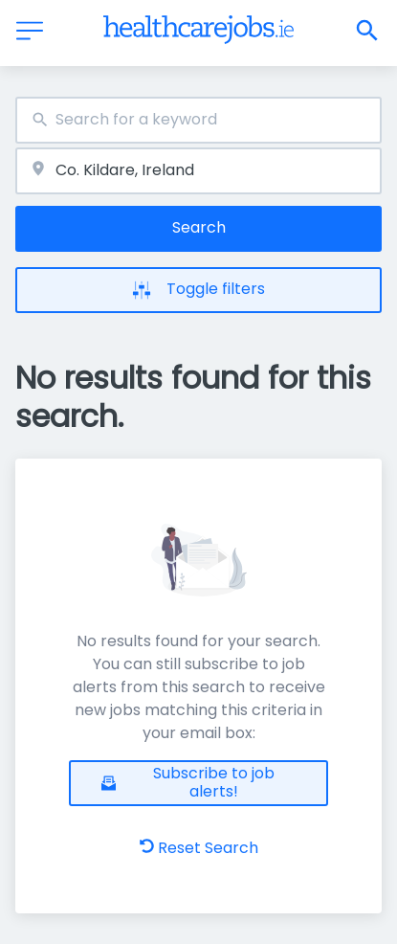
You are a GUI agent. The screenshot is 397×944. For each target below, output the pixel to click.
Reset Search (199, 848)
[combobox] (198, 120)
